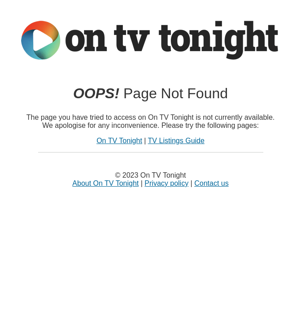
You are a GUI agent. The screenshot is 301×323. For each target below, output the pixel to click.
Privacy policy (166, 183)
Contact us (211, 183)
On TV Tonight (119, 140)
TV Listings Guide (176, 140)
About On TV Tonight (105, 183)
